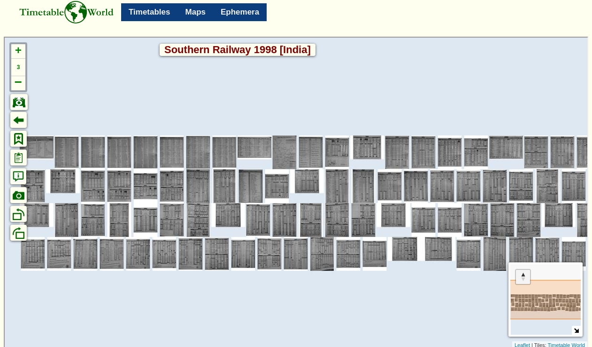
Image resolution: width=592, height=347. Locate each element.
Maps (195, 12)
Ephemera (240, 12)
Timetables (149, 12)
